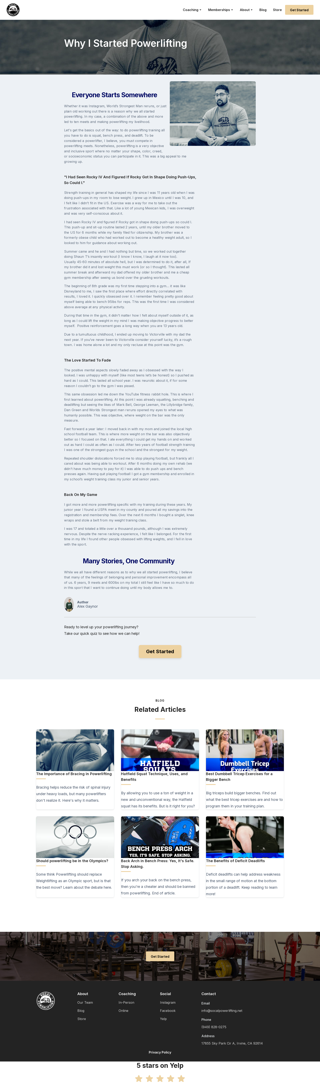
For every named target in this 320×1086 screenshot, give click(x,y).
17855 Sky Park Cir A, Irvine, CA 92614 (232, 1043)
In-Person (126, 1002)
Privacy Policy (160, 1052)
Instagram (168, 1002)
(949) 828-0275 (213, 1027)
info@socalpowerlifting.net (221, 1011)
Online (123, 1011)
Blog (263, 10)
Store (277, 10)
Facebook (168, 1011)
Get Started (299, 10)
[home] (13, 9)
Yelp (163, 1019)
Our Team (85, 1002)
